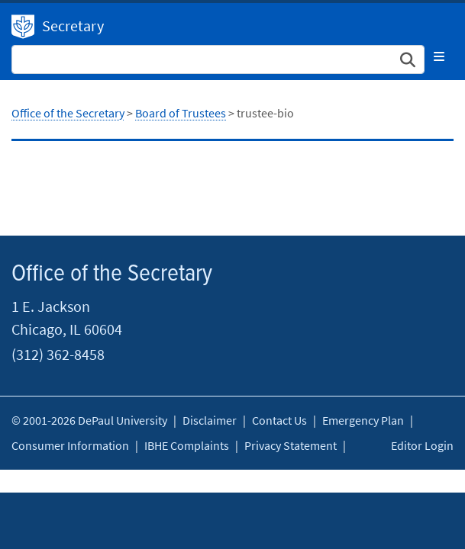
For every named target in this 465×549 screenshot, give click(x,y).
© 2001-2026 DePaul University (89, 420)
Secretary (73, 25)
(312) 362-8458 (58, 354)
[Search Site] (218, 59)
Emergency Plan (363, 420)
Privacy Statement (290, 445)
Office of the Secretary (22, 26)
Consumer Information (70, 445)
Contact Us (279, 420)
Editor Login (422, 445)
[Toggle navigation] (439, 56)
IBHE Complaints (186, 445)
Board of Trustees (180, 112)
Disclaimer (209, 420)
